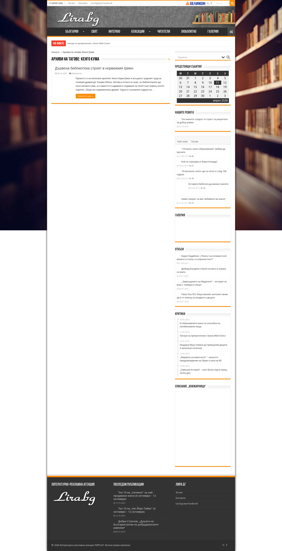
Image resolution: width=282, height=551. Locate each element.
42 (193, 156)
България (71, 32)
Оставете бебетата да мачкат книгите (208, 184)
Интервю (114, 32)
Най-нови (182, 141)
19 (193, 178)
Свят (94, 32)
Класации (137, 32)
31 (193, 166)
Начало (54, 31)
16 (204, 188)
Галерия (213, 32)
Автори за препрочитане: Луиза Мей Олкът (88, 43)
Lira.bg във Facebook (101, 3)
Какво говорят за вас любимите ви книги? (203, 199)
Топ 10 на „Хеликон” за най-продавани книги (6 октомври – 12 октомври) (134, 496)
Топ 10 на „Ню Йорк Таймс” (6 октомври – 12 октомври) (134, 510)
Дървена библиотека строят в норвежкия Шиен (94, 68)
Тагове (194, 141)
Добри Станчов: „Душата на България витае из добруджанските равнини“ (135, 524)
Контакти (82, 3)
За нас (71, 3)
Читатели (163, 32)
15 (193, 203)
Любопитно (188, 32)
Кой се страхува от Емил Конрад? (199, 161)
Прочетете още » (85, 96)
